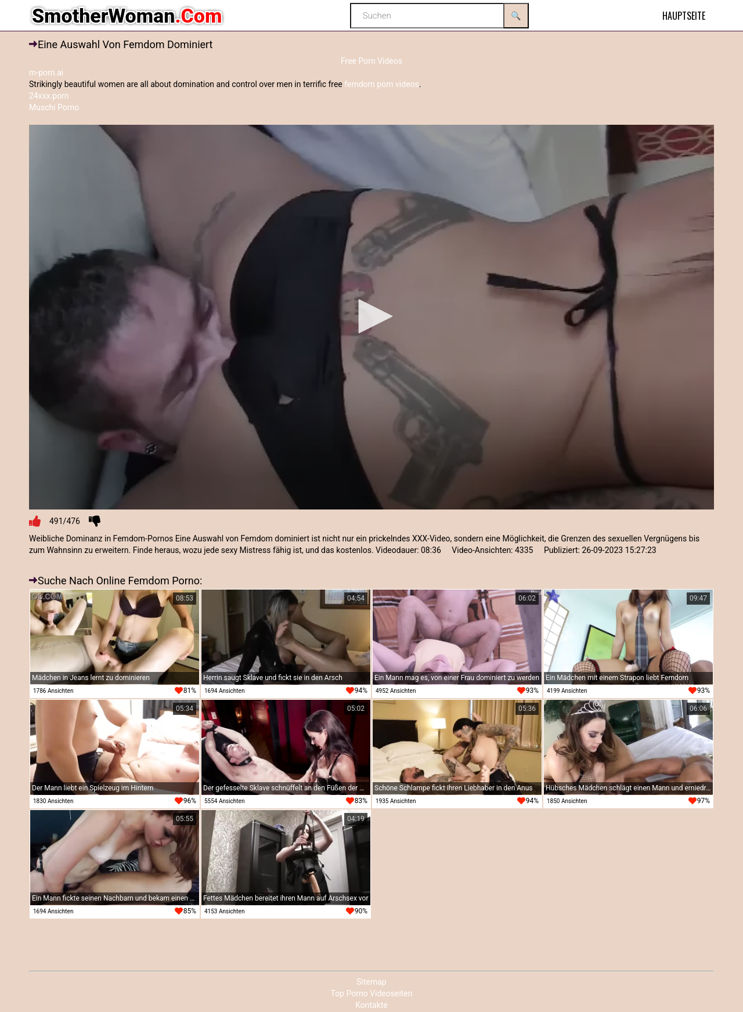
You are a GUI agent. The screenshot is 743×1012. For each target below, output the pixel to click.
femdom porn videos (381, 84)
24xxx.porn (49, 95)
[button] (371, 316)
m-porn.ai (46, 72)
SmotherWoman (127, 15)
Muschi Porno (54, 107)
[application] (371, 317)
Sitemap (371, 981)
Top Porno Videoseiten (371, 993)
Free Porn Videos (371, 61)
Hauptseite (683, 16)
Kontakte (371, 1005)
